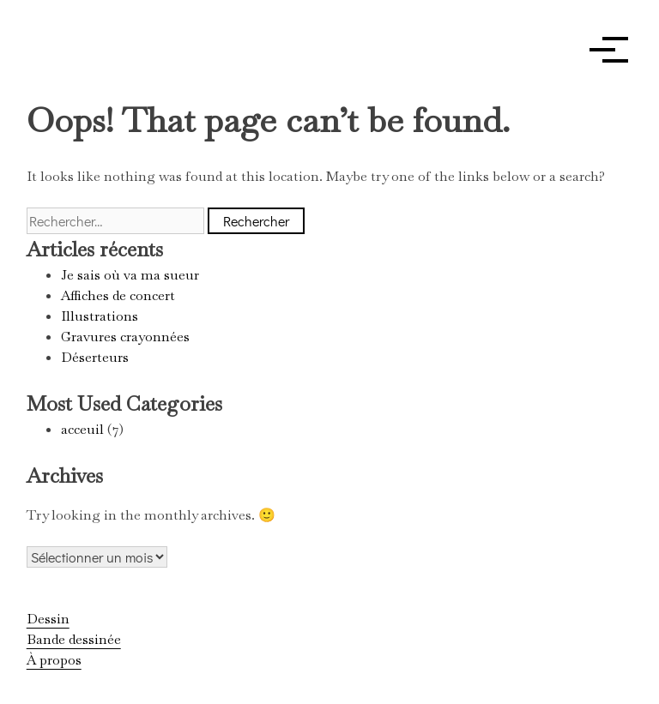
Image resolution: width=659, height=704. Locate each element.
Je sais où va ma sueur (130, 275)
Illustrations (99, 316)
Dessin (48, 619)
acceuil (82, 429)
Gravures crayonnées (125, 337)
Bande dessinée (74, 639)
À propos (54, 660)
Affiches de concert (118, 295)
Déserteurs (95, 357)
